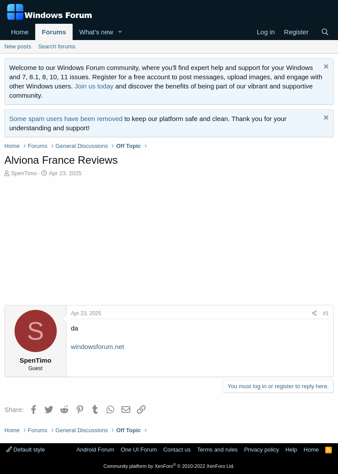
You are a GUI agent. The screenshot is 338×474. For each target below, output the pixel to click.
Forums (54, 32)
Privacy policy (261, 449)
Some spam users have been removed (66, 118)
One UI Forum (139, 449)
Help (292, 449)
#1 (326, 313)
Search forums (57, 46)
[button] (120, 32)
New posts (17, 46)
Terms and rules (217, 449)
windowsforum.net (97, 346)
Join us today (93, 86)
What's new (96, 32)
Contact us (177, 449)
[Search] (325, 32)
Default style (25, 449)
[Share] (314, 314)
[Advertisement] (169, 243)
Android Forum (95, 449)
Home (20, 32)
